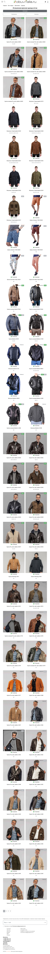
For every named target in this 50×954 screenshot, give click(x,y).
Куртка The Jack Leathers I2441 (36, 903)
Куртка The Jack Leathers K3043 (14, 457)
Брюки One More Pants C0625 (13, 279)
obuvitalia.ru (8, 951)
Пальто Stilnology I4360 (36, 576)
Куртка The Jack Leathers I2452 (36, 784)
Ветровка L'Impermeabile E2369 (14, 131)
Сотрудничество (23, 929)
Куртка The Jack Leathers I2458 (14, 784)
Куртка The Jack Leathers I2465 (14, 754)
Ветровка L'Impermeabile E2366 (36, 160)
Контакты (9, 928)
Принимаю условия (15, 926)
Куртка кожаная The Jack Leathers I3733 (14, 636)
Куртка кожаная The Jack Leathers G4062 (14, 71)
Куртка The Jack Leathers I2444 (36, 873)
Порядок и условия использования (27, 931)
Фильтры (36, 14)
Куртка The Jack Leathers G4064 (14, 42)
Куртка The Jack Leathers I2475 (14, 665)
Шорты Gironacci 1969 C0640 (36, 220)
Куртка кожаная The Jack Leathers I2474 (36, 665)
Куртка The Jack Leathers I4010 (36, 606)
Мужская (8, 931)
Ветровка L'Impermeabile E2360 (14, 190)
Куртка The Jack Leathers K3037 (14, 546)
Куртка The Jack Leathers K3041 (14, 487)
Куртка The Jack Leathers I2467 (14, 725)
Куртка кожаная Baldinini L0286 (14, 428)
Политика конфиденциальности (19, 926)
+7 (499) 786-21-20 (7, 938)
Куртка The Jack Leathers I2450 (14, 814)
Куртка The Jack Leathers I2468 (36, 695)
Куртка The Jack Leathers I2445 (14, 873)
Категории (25, 11)
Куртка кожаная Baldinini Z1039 (36, 339)
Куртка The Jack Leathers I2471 (14, 695)
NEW (8, 933)
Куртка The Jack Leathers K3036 (36, 546)
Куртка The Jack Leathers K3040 (36, 487)
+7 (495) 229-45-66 (7, 940)
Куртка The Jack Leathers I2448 (36, 814)
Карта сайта (22, 928)
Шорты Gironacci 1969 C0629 (36, 249)
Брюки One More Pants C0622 (36, 279)
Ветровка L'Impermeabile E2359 (36, 190)
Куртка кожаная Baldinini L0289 (36, 398)
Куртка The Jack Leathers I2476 (36, 636)
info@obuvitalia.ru (6, 941)
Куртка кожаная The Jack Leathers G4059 (14, 101)
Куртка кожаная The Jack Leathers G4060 (36, 71)
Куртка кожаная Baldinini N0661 (36, 368)
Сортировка (14, 14)
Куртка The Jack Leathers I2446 (36, 843)
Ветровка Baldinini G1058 (36, 428)
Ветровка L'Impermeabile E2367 (14, 160)
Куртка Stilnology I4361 (14, 576)
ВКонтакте (5, 944)
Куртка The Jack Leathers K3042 (36, 457)
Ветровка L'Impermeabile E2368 (36, 131)
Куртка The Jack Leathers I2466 (36, 725)
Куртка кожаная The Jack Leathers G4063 (36, 42)
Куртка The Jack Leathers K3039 (14, 517)
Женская (8, 929)
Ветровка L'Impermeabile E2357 (14, 220)
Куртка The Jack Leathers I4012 (14, 606)
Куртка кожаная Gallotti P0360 (36, 309)
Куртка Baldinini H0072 (14, 339)
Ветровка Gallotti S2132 (13, 368)
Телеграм (5, 942)
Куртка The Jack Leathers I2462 (36, 754)
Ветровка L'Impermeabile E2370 (36, 101)
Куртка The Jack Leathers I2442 (14, 903)
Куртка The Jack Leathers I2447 (14, 843)
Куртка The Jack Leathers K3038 (36, 517)
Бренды (8, 932)
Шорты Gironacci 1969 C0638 (13, 249)
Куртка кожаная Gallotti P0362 (14, 309)
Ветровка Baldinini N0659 (13, 398)
